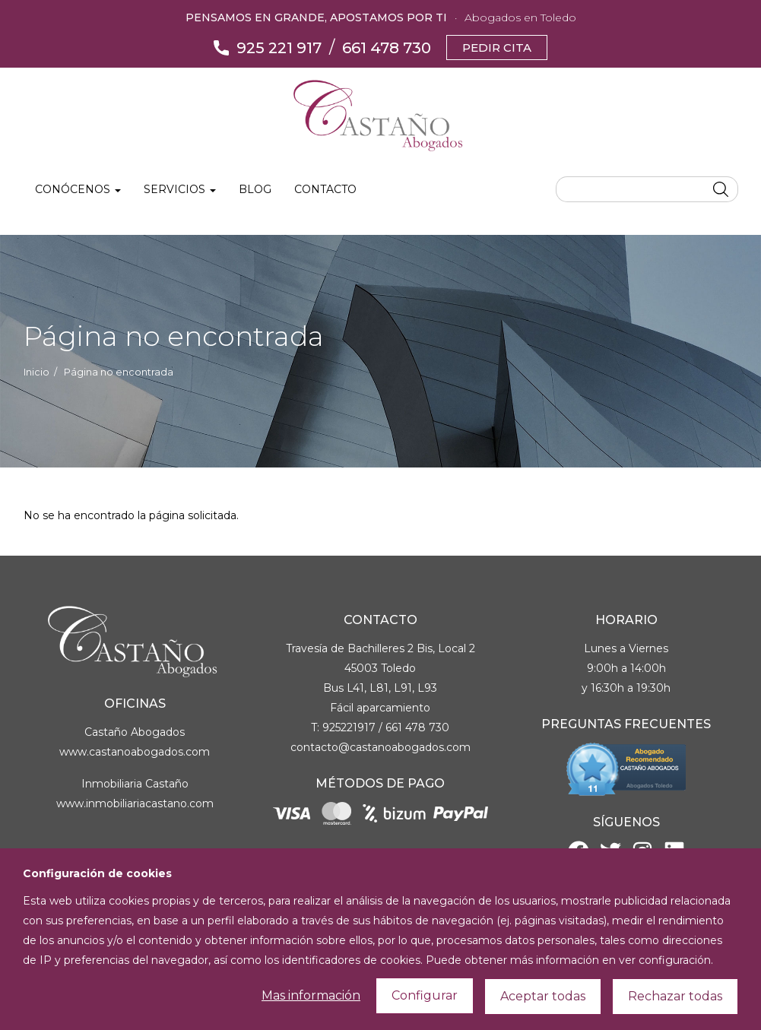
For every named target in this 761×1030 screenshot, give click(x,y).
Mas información (311, 1014)
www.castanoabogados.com (134, 752)
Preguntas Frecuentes (626, 724)
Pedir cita (496, 47)
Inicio (36, 372)
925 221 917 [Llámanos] (279, 48)
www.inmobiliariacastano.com (135, 803)
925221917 (349, 727)
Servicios (180, 189)
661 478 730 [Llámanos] (386, 48)
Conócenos (78, 189)
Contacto (325, 189)
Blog (255, 189)
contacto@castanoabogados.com (380, 747)
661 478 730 (417, 727)
